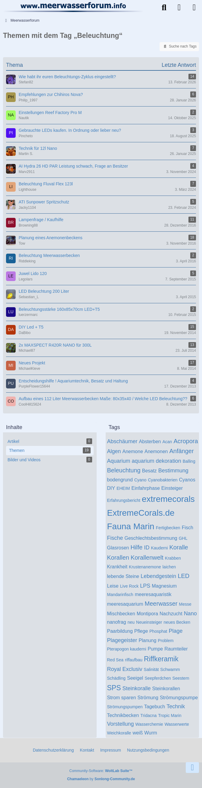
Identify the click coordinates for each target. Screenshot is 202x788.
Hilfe (136, 547)
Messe (185, 604)
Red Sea (115, 659)
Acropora (185, 441)
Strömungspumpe (179, 697)
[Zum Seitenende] (192, 767)
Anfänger (181, 451)
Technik (175, 706)
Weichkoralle (119, 733)
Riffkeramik (161, 659)
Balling (189, 461)
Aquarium (118, 461)
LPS (145, 586)
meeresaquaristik (153, 594)
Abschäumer (122, 441)
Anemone (133, 451)
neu (131, 622)
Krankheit (117, 566)
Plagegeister (122, 640)
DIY (111, 488)
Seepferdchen (158, 678)
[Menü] (194, 8)
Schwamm (170, 669)
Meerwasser (161, 603)
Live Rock (129, 586)
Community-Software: (100, 771)
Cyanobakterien (162, 479)
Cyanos (187, 479)
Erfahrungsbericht (124, 500)
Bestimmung (173, 471)
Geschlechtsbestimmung (151, 538)
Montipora (147, 613)
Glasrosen (118, 547)
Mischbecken (121, 613)
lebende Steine (123, 576)
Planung (148, 640)
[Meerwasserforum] (73, 7)
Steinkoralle (137, 688)
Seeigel (135, 678)
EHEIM (123, 488)
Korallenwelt (147, 557)
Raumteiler (176, 648)
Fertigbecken (168, 527)
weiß (137, 732)
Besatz (149, 470)
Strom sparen (121, 697)
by (101, 779)
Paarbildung (120, 631)
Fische (115, 538)
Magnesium (164, 586)
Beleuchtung (124, 470)
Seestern (180, 678)
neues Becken (176, 622)
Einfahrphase (146, 488)
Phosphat (158, 631)
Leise (113, 586)
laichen (169, 566)
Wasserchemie (149, 724)
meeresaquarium (125, 604)
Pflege (141, 631)
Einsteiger (172, 488)
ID (146, 548)
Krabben (173, 558)
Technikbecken (123, 715)
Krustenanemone (145, 566)
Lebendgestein (158, 576)
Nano (190, 613)
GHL (183, 538)
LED (183, 576)
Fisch (187, 527)
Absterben (150, 441)
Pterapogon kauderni (126, 649)
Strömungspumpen (125, 706)
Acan (167, 441)
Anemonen (156, 451)
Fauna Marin (130, 526)
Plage (175, 631)
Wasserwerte (177, 724)
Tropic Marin (169, 715)
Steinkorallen (166, 688)
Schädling (116, 678)
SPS (114, 688)
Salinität (151, 669)
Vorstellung (120, 724)
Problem (165, 640)
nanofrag (116, 622)
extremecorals (168, 499)
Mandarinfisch (120, 594)
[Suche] (164, 8)
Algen (114, 451)
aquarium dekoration (156, 461)
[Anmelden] (179, 7)
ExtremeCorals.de (141, 513)
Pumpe (155, 648)
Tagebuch (154, 706)
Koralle (178, 547)
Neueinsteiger (149, 622)
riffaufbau (133, 659)
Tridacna (148, 715)
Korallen (118, 557)
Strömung (148, 697)
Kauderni (159, 547)
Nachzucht (171, 613)
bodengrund (120, 479)
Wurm (150, 732)
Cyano (140, 479)
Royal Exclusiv (124, 669)
